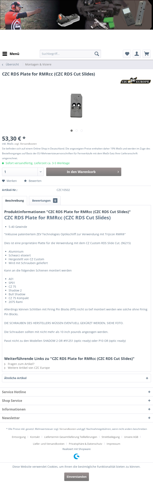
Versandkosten (67, 429)
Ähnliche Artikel (15, 378)
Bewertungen (44, 200)
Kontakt (35, 437)
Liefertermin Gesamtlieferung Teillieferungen (70, 437)
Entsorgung (19, 437)
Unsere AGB (131, 437)
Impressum (113, 444)
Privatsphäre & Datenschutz (85, 444)
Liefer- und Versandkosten (48, 444)
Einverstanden (77, 477)
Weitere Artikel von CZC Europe (27, 368)
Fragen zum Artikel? (19, 364)
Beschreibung (14, 200)
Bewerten (33, 181)
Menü (10, 53)
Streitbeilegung (111, 437)
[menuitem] (10, 54)
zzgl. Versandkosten (25, 143)
